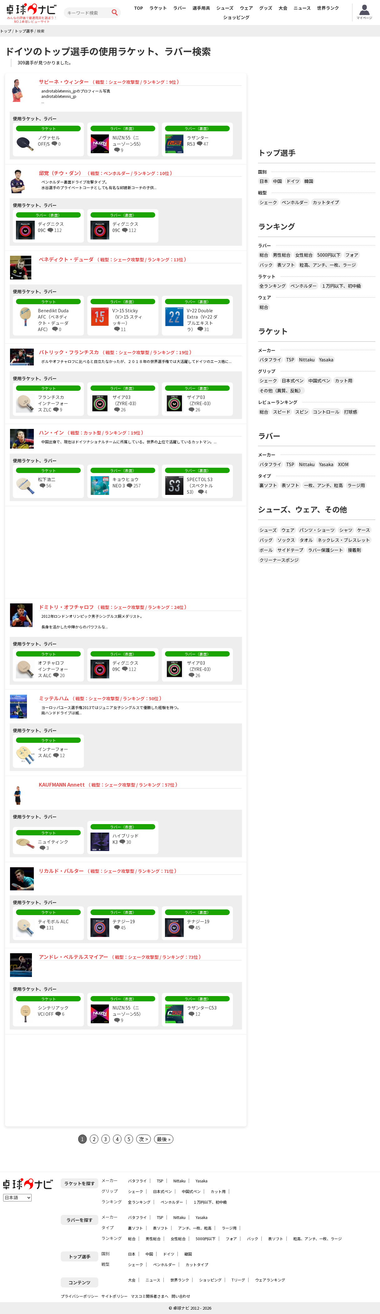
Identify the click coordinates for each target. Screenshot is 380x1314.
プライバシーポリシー (79, 1296)
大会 (283, 8)
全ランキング (272, 286)
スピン (301, 412)
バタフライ (270, 359)
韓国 (308, 181)
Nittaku (307, 359)
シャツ (345, 530)
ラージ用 (356, 485)
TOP (138, 8)
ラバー (179, 8)
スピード (281, 412)
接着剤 (354, 550)
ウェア (246, 8)
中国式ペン (319, 380)
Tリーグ (238, 1279)
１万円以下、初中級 (341, 286)
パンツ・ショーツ (317, 530)
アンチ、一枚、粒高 (195, 1228)
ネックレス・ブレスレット (343, 540)
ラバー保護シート (325, 550)
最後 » (164, 1139)
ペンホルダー (295, 202)
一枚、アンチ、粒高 (323, 485)
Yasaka (326, 359)
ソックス (286, 540)
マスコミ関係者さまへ (149, 1296)
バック (266, 265)
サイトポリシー (114, 1296)
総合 (263, 255)
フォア (351, 255)
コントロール (326, 412)
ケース (363, 530)
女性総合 (304, 255)
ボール (266, 550)
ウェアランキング (270, 1279)
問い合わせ (181, 1296)
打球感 (350, 412)
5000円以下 (329, 255)
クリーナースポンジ (279, 560)
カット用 (343, 380)
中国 (277, 181)
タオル (306, 540)
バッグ (266, 540)
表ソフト (286, 265)
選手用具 (201, 8)
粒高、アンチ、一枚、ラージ (328, 265)
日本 (263, 181)
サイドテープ (290, 550)
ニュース (302, 8)
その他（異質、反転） (281, 390)
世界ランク (328, 8)
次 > (143, 1139)
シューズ (225, 8)
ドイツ (293, 181)
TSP (290, 359)
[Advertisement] (58, 553)
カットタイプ (326, 202)
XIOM (343, 464)
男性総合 (281, 255)
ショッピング (236, 17)
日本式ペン (293, 380)
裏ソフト (268, 485)
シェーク (268, 202)
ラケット (158, 8)
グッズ (265, 8)
